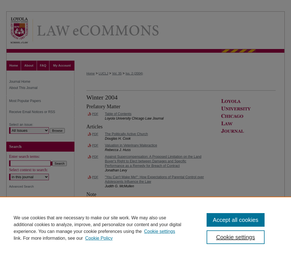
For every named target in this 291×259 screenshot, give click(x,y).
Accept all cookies (235, 220)
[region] (145, 228)
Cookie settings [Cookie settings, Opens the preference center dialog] (235, 237)
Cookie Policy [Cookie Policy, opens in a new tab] (99, 238)
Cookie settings (159, 231)
